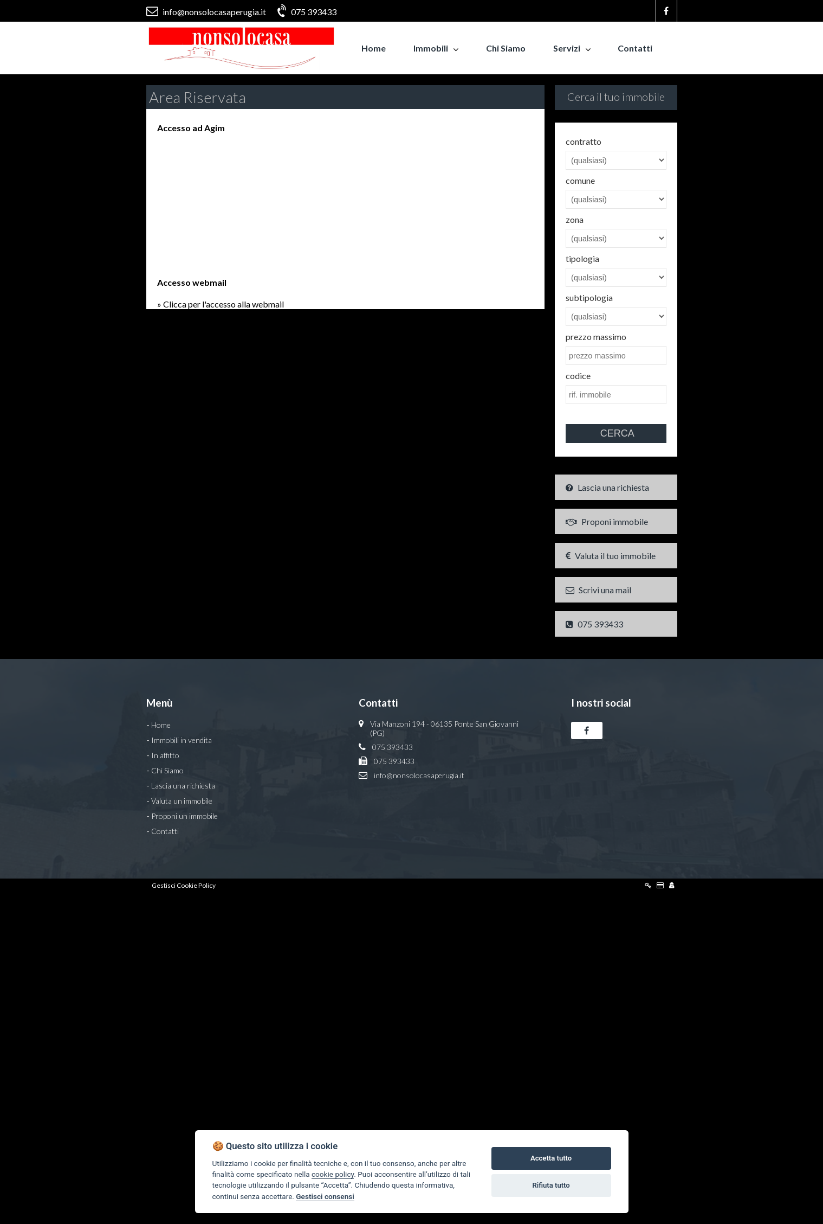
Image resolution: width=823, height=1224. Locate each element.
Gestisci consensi (325, 1196)
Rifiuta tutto (550, 1185)
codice (578, 375)
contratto (583, 141)
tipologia (582, 258)
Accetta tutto (551, 1158)
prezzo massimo (596, 336)
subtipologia (589, 297)
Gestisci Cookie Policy (184, 885)
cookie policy (333, 1174)
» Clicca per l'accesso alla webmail (220, 304)
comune (580, 180)
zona (575, 219)
